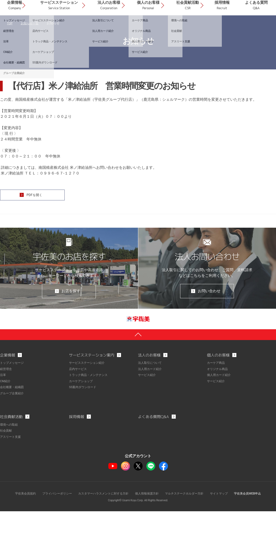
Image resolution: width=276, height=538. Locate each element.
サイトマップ (224, 520)
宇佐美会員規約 (17, 520)
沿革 (3, 403)
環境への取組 (9, 452)
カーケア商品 (216, 391)
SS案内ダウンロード (84, 414)
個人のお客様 (175, 26)
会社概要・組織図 (13, 414)
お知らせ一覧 (30, 49)
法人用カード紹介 (151, 397)
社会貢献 (6, 458)
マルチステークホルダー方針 (188, 520)
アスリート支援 (11, 464)
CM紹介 (5, 409)
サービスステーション (102, 26)
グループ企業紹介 (13, 420)
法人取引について (151, 391)
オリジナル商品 (218, 397)
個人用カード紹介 (220, 403)
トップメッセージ (13, 391)
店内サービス (78, 397)
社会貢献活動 (206, 26)
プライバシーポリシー (51, 520)
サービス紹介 (147, 403)
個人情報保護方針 (148, 520)
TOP (10, 49)
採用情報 (233, 26)
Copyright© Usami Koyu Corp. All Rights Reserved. (138, 527)
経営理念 (6, 397)
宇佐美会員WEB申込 (255, 520)
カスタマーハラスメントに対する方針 (100, 520)
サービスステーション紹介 (88, 391)
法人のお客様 (143, 26)
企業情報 (66, 26)
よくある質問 (260, 26)
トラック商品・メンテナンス (90, 403)
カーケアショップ (82, 409)
